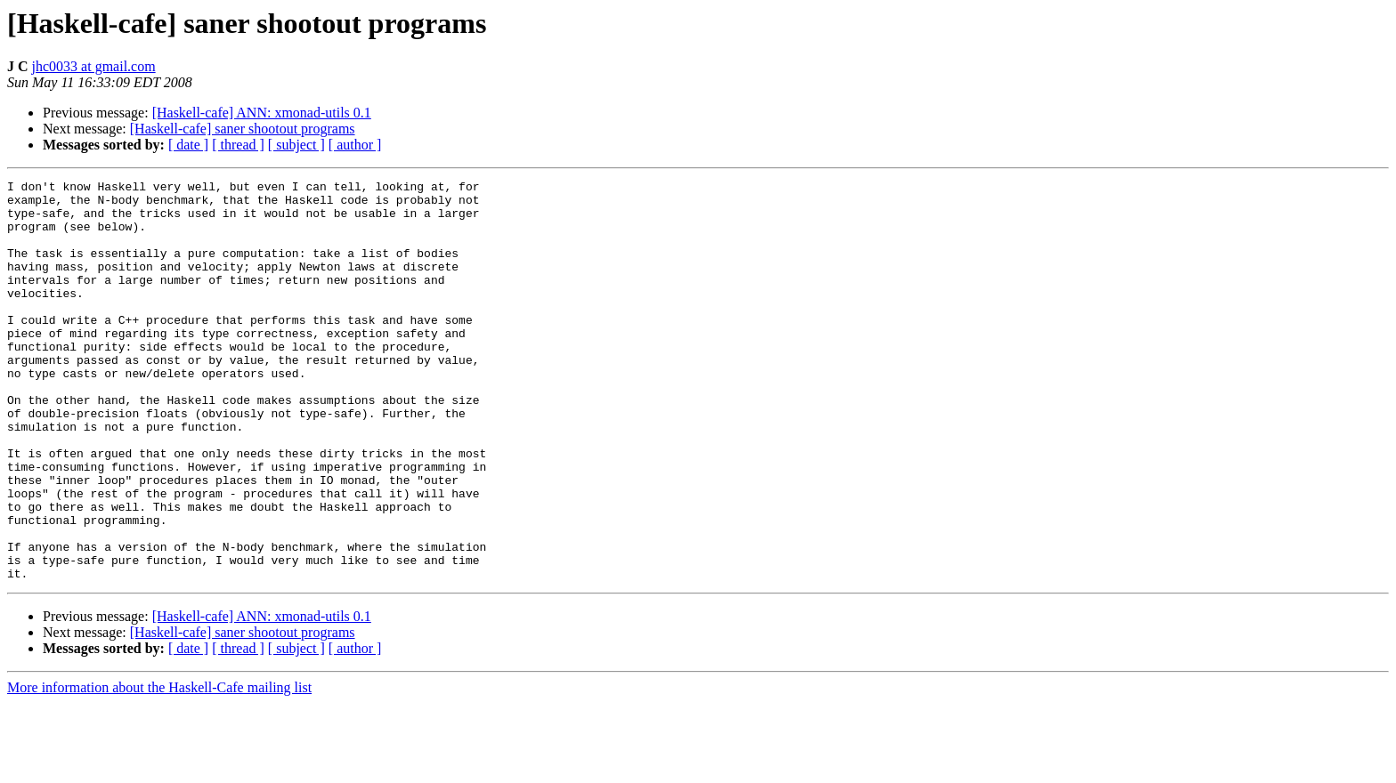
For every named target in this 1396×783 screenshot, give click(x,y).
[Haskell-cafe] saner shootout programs (242, 128)
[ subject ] (296, 144)
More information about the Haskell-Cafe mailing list (159, 767)
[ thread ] (238, 144)
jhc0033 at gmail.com (94, 66)
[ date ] (188, 144)
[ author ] (355, 144)
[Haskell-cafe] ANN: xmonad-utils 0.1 (261, 112)
